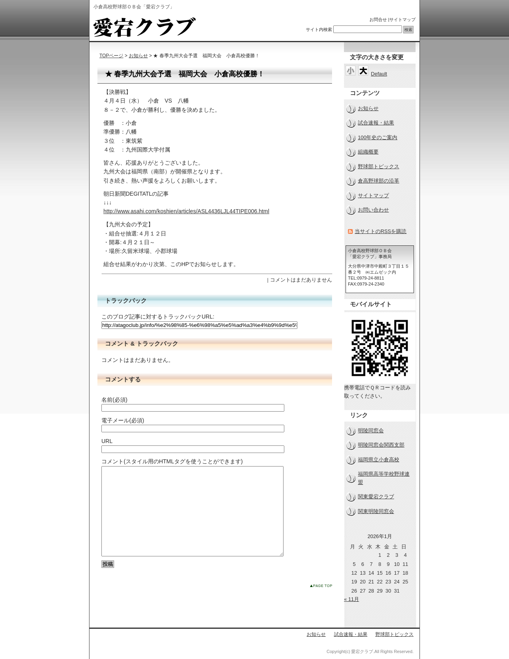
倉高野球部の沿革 (378, 181)
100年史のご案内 (377, 137)
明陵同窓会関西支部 (381, 445)
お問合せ (378, 19)
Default (379, 74)
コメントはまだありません (301, 280)
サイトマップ (402, 19)
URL (107, 441)
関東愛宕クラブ (376, 497)
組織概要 (368, 152)
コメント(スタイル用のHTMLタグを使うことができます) (172, 461)
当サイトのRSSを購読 (380, 231)
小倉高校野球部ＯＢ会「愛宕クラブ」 (144, 27)
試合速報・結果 (376, 123)
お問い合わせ (373, 210)
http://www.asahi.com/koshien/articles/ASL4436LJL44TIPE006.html (186, 211)
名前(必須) (114, 400)
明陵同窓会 (371, 431)
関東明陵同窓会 (376, 511)
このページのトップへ (321, 603)
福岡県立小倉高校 (378, 460)
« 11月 (351, 599)
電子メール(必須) (122, 420)
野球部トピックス (378, 166)
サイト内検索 (319, 29)
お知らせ (138, 55)
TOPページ (111, 55)
